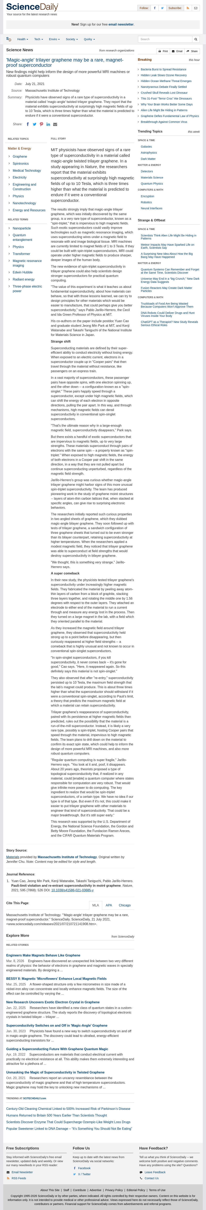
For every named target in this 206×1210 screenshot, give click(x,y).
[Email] (55, 124)
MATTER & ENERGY (149, 165)
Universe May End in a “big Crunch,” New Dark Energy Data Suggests (170, 280)
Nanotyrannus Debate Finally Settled (164, 86)
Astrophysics (149, 152)
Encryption (147, 196)
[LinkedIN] (48, 124)
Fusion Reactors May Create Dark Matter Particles (166, 289)
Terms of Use (157, 1190)
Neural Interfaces (151, 208)
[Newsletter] (196, 8)
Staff (66, 1190)
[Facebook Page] (155, 8)
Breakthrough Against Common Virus (164, 121)
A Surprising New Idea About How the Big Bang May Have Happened (167, 255)
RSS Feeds (19, 1178)
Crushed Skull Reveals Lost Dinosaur (164, 92)
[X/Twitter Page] (163, 8)
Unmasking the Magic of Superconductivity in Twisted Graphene (55, 1072)
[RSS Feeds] (188, 8)
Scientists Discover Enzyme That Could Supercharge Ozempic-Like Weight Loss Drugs (68, 1122)
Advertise (95, 1190)
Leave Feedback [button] (155, 1172)
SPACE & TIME (146, 140)
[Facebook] (27, 124)
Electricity (19, 177)
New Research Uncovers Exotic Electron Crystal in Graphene (53, 1002)
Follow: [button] (144, 8)
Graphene (20, 156)
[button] (163, 51)
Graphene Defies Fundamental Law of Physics (170, 116)
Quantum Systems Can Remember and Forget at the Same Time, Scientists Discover (170, 271)
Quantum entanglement (22, 237)
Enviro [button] (54, 39)
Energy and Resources (29, 210)
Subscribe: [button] (175, 8)
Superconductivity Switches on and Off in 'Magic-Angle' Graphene (56, 1025)
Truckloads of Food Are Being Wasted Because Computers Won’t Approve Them (167, 305)
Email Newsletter (22, 1172)
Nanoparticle (22, 228)
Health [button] (22, 39)
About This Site (50, 1190)
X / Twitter (84, 1174)
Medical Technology (27, 170)
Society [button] (72, 39)
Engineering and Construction (24, 187)
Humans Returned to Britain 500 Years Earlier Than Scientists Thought (56, 1115)
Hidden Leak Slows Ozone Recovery (164, 75)
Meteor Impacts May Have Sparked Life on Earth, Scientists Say (167, 246)
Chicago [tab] (125, 905)
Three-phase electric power (27, 289)
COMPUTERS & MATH (150, 189)
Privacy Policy (114, 1190)
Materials (12, 857)
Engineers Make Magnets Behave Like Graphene (43, 955)
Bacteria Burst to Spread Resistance (163, 69)
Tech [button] (38, 39)
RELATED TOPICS (18, 139)
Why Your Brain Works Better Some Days (167, 104)
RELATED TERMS (18, 219)
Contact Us (152, 1178)
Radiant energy (24, 279)
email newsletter (121, 24)
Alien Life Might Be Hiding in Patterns (164, 110)
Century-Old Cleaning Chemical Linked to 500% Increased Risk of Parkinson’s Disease (68, 1108)
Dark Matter (148, 158)
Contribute (79, 1190)
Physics (18, 196)
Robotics (146, 202)
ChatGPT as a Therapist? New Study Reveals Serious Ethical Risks (169, 323)
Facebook (84, 1168)
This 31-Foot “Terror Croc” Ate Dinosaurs (166, 98)
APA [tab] (109, 905)
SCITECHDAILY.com (34, 1098)
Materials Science (152, 177)
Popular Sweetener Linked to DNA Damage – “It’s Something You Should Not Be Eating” (69, 1128)
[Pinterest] (41, 124)
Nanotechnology (24, 203)
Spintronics (21, 163)
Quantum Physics (152, 183)
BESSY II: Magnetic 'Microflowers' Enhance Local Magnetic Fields (56, 978)
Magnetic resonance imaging (27, 263)
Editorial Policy (136, 1190)
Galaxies (146, 146)
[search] (196, 39)
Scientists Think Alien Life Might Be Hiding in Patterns (168, 237)
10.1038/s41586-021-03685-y (72, 890)
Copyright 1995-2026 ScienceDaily (32, 1196)
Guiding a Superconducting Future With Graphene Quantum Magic (57, 1049)
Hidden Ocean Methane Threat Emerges (166, 81)
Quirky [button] (89, 39)
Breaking (144, 59)
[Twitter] (34, 124)
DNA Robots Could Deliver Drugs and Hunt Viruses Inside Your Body (168, 314)
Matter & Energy (19, 148)
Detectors (147, 171)
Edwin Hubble (23, 272)
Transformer (21, 254)
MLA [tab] (95, 905)
